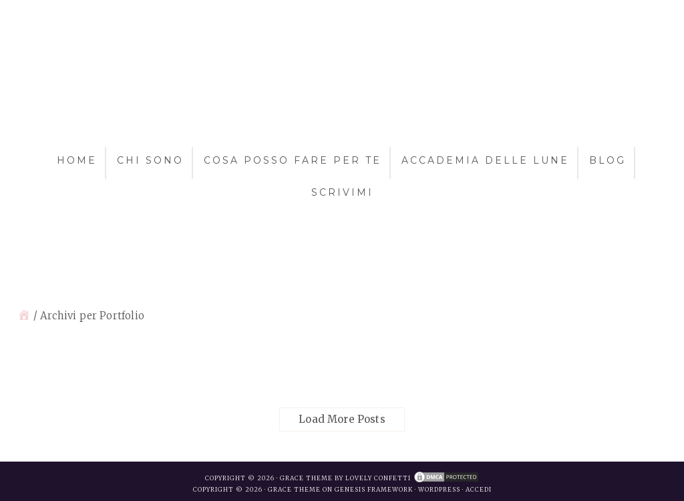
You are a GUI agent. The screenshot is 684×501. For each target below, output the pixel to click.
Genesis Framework (374, 489)
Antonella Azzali (342, 85)
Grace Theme (294, 489)
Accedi (479, 489)
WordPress (439, 489)
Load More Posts (342, 419)
